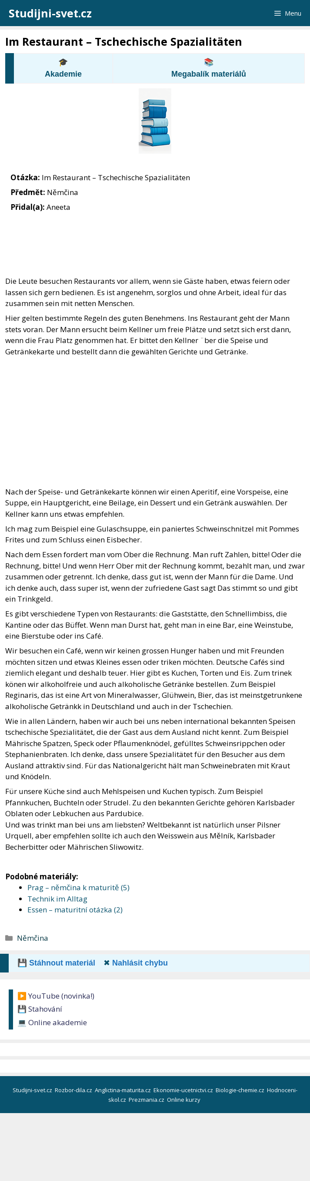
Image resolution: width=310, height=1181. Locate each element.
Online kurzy (184, 1100)
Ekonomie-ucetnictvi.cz (183, 1090)
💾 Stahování (39, 1009)
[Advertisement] (155, 422)
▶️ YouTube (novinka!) (55, 996)
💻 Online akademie (52, 1022)
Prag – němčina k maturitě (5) (78, 887)
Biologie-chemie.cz (241, 1090)
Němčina (32, 938)
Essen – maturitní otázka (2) (75, 910)
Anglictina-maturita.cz (123, 1090)
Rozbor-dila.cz (74, 1090)
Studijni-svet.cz (50, 13)
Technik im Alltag (57, 899)
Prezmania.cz (147, 1100)
